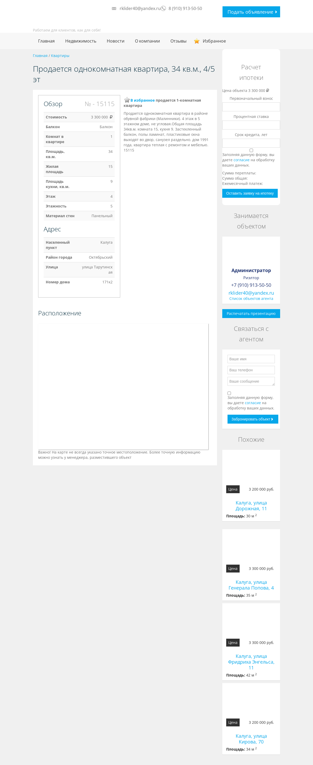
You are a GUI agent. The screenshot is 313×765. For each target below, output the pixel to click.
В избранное (142, 100)
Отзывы (178, 41)
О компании (147, 41)
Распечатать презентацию (251, 313)
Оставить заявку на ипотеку (250, 193)
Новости (115, 41)
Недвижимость (80, 41)
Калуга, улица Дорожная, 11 (251, 505)
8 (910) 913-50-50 (185, 8)
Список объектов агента (251, 298)
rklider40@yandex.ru (140, 8)
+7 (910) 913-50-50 (251, 285)
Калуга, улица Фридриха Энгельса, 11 (251, 661)
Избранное (214, 41)
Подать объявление (250, 12)
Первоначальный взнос (251, 98)
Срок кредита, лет (251, 134)
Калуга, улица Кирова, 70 (251, 739)
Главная (46, 41)
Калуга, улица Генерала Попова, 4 (251, 585)
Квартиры (60, 55)
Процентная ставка (251, 116)
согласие (242, 159)
